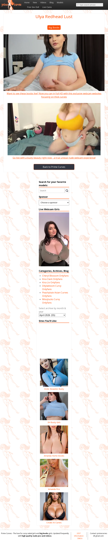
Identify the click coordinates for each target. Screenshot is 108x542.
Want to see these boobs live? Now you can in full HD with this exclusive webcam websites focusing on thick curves (54, 93)
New (35, 2)
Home (27, 2)
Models (60, 2)
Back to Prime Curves (54, 166)
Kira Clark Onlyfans (52, 279)
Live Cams (47, 7)
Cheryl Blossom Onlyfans (55, 275)
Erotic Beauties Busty (54, 387)
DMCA (79, 538)
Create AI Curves (54, 521)
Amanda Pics (54, 487)
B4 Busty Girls (54, 421)
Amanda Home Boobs (54, 454)
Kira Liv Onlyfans (51, 282)
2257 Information (79, 534)
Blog (51, 2)
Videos (43, 2)
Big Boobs (54, 27)
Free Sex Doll (33, 7)
